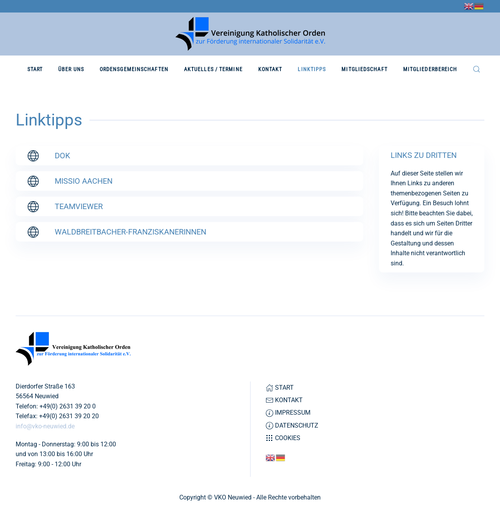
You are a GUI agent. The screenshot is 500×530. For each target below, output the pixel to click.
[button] (476, 69)
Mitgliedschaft (364, 69)
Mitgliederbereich (430, 69)
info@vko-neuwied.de (45, 426)
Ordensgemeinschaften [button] (134, 69)
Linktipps (312, 69)
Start (35, 69)
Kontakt (270, 69)
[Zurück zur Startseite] (250, 34)
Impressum (288, 413)
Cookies (283, 438)
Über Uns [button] (71, 69)
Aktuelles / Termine (213, 69)
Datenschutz (292, 426)
